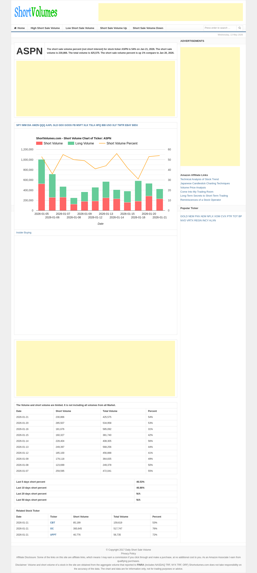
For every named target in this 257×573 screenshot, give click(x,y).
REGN (198, 220)
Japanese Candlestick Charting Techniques (205, 183)
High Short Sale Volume (45, 28)
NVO (183, 220)
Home (19, 28)
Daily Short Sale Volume (138, 549)
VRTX (190, 220)
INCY (205, 220)
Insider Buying (23, 232)
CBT (52, 522)
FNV (197, 216)
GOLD (184, 216)
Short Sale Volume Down (148, 28)
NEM (191, 216)
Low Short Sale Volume (80, 28)
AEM (203, 216)
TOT (235, 216)
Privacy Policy (128, 553)
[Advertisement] (170, 12)
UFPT (53, 534)
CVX (223, 216)
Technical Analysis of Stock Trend (199, 179)
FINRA (140, 564)
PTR (229, 216)
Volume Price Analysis (193, 187)
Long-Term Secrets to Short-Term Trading (204, 195)
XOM (217, 216)
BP (240, 216)
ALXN (212, 220)
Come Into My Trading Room (196, 191)
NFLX (210, 216)
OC (52, 528)
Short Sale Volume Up (113, 28)
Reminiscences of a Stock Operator (200, 199)
